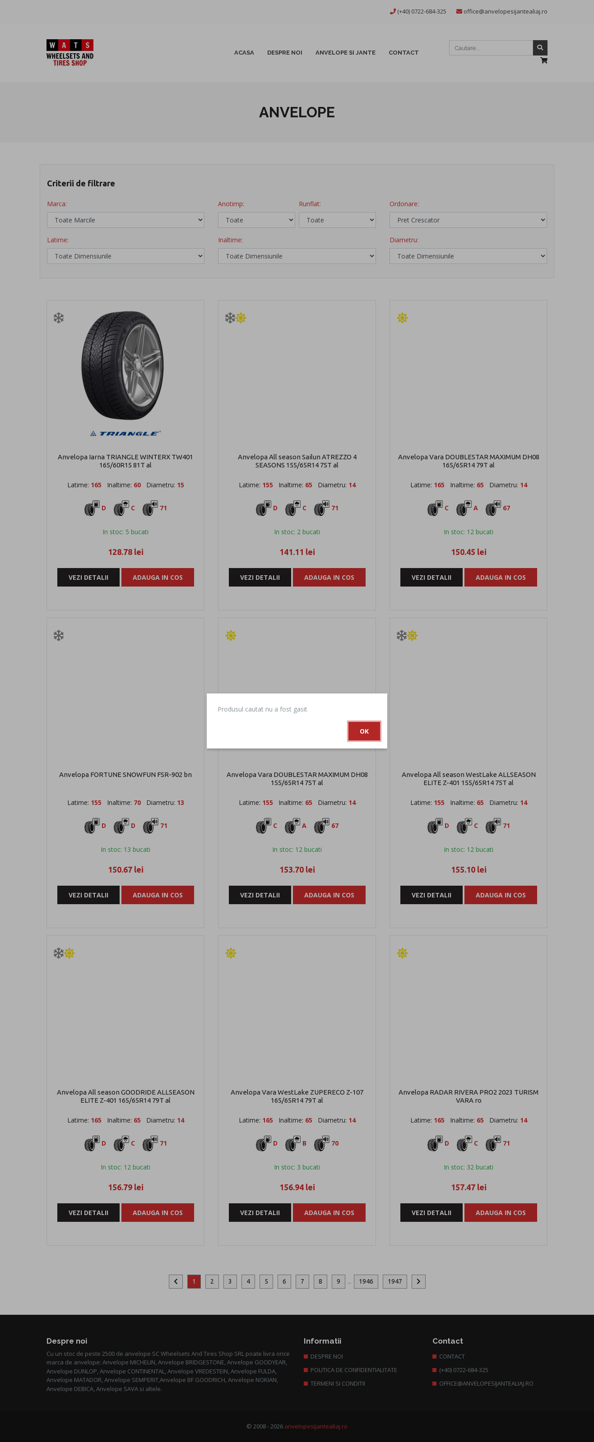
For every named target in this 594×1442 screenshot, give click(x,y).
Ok (364, 731)
